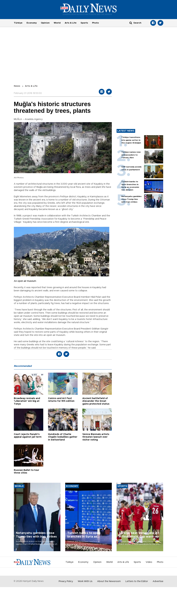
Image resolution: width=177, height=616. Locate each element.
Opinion (45, 23)
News (17, 86)
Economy (32, 23)
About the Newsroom (109, 581)
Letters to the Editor (136, 581)
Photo (95, 23)
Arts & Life (70, 23)
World (57, 23)
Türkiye (18, 23)
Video (149, 562)
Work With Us (85, 581)
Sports (84, 23)
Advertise (158, 581)
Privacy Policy (66, 581)
